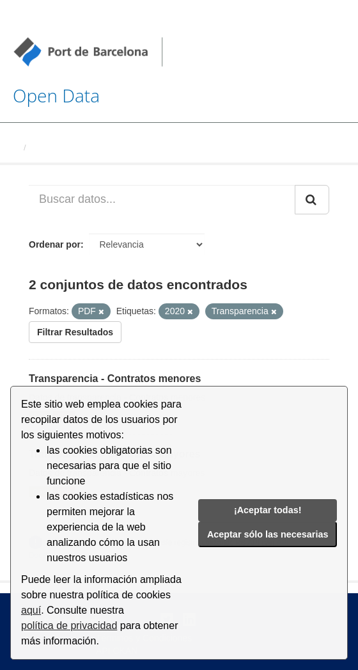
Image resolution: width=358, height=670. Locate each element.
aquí (31, 610)
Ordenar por (55, 244)
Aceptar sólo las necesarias (268, 534)
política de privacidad (69, 625)
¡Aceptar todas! (268, 510)
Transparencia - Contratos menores (115, 378)
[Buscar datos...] (162, 199)
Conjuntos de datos (70, 147)
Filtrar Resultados (75, 332)
